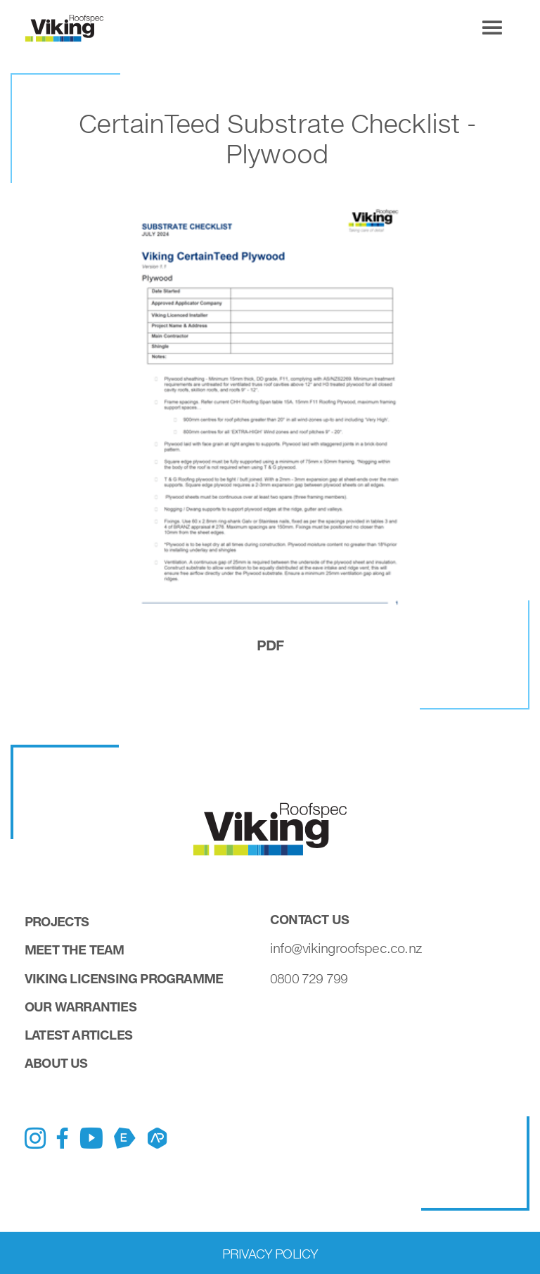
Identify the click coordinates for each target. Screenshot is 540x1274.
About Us (56, 1063)
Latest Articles (78, 1034)
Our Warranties (80, 1006)
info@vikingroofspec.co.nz (346, 948)
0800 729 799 (308, 978)
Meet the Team (74, 949)
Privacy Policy (270, 1253)
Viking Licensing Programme (124, 978)
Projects (57, 921)
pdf (270, 644)
